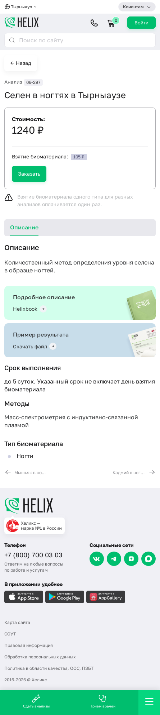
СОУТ (10, 634)
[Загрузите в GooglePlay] (64, 597)
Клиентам (133, 6)
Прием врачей (102, 701)
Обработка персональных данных (40, 656)
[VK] (97, 559)
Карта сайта (17, 622)
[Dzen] (131, 559)
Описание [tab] (24, 227)
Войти (141, 22)
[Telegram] (114, 559)
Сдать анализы (36, 701)
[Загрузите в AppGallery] (105, 597)
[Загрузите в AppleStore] (23, 597)
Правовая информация (28, 645)
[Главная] (80, 505)
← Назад (20, 63)
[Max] (148, 559)
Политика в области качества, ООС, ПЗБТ (48, 668)
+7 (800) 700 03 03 (33, 555)
